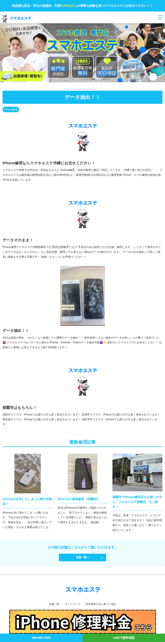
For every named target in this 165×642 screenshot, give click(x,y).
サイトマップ (72, 604)
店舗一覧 (52, 604)
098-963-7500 (41, 637)
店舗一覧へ (82, 557)
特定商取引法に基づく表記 (102, 604)
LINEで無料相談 (124, 637)
